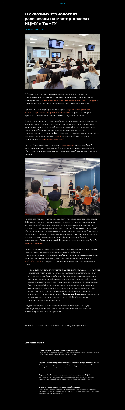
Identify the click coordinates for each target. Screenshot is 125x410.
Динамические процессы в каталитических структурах (69, 100)
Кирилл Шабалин (34, 243)
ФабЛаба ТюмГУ (33, 261)
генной (57, 136)
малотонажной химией (52, 139)
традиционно (66, 145)
